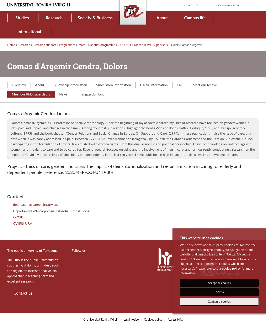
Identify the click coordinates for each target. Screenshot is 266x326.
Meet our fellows (205, 85)
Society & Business (95, 17)
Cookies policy (153, 319)
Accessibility (175, 319)
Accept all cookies (219, 283)
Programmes (67, 45)
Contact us (23, 293)
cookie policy (231, 268)
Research (54, 17)
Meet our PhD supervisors (151, 45)
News (65, 94)
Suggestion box (92, 94)
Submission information (113, 85)
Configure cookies (219, 301)
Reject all (219, 292)
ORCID (18, 217)
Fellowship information (70, 85)
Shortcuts (190, 5)
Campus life (195, 17)
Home (11, 45)
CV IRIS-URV (22, 223)
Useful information (154, 85)
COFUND (124, 45)
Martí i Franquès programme (97, 45)
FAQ (180, 85)
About (162, 17)
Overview (19, 85)
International (29, 31)
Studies (22, 17)
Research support (44, 45)
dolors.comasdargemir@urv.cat (35, 204)
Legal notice (131, 319)
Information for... (228, 5)
